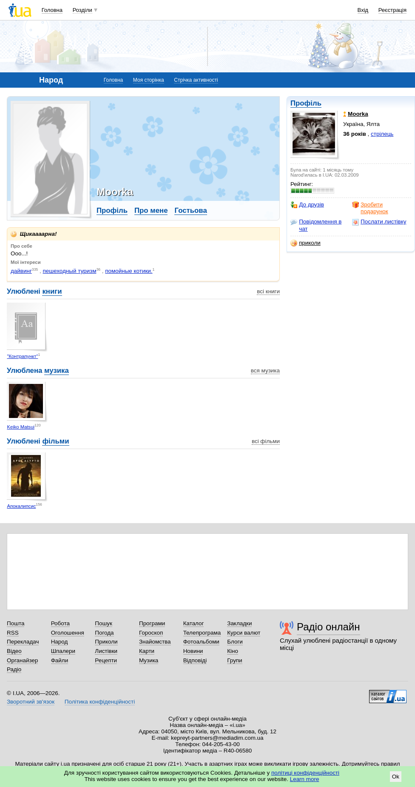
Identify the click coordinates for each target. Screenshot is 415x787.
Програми (152, 623)
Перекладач (23, 641)
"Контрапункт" (22, 356)
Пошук (103, 623)
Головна (52, 10)
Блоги (235, 641)
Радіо (14, 669)
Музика (148, 660)
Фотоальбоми (201, 641)
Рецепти (106, 660)
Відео (14, 651)
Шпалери (63, 651)
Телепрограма (202, 633)
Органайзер (22, 660)
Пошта (15, 623)
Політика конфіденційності (100, 701)
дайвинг (21, 271)
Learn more (304, 779)
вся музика (265, 370)
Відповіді (195, 660)
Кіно (232, 651)
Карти (146, 651)
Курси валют (243, 633)
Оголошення (67, 633)
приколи (305, 243)
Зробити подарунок (370, 208)
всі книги (268, 291)
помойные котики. (128, 271)
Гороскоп (151, 633)
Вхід (363, 10)
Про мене (151, 210)
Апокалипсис (21, 506)
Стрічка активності (196, 80)
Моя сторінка (148, 80)
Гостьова (190, 210)
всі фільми (266, 441)
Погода (104, 633)
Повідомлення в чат (315, 225)
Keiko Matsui (20, 426)
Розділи (82, 10)
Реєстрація (392, 10)
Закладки (239, 623)
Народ (59, 641)
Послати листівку (379, 221)
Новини (193, 651)
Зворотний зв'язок (30, 701)
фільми (55, 441)
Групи (234, 660)
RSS (13, 633)
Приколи (106, 641)
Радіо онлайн (328, 626)
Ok (395, 776)
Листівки (106, 651)
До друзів (307, 204)
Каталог (193, 623)
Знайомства (155, 641)
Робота (60, 623)
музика (56, 370)
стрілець (382, 134)
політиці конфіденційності (305, 773)
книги (52, 291)
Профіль (305, 103)
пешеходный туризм (70, 271)
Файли (59, 660)
